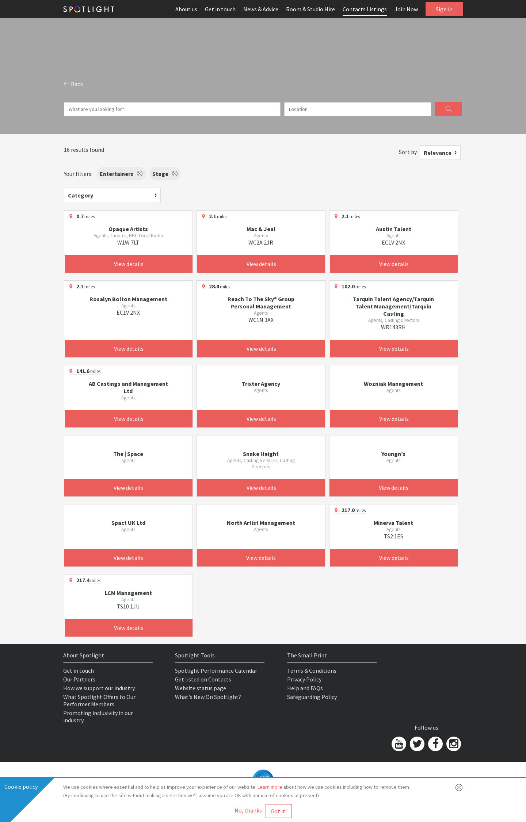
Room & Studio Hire (310, 9)
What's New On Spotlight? (208, 696)
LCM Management (128, 592)
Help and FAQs (305, 688)
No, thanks (248, 810)
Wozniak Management (393, 383)
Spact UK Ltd (128, 522)
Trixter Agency (261, 383)
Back (73, 84)
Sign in (444, 9)
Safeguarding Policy (312, 696)
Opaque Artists (128, 229)
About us (186, 9)
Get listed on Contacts (203, 679)
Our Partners (79, 679)
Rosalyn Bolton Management (128, 299)
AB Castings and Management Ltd (128, 387)
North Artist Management (261, 522)
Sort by (408, 151)
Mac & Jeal (261, 229)
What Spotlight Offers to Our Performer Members (99, 700)
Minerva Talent (393, 522)
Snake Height (261, 453)
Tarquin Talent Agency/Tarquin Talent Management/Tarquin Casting (393, 306)
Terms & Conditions (311, 670)
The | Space (128, 453)
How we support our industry (99, 688)
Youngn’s (393, 453)
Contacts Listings (365, 9)
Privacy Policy (304, 679)
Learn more (270, 787)
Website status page (200, 688)
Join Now (406, 9)
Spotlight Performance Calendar (216, 670)
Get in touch (220, 9)
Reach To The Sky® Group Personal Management (261, 302)
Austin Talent (393, 229)
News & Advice (260, 9)
